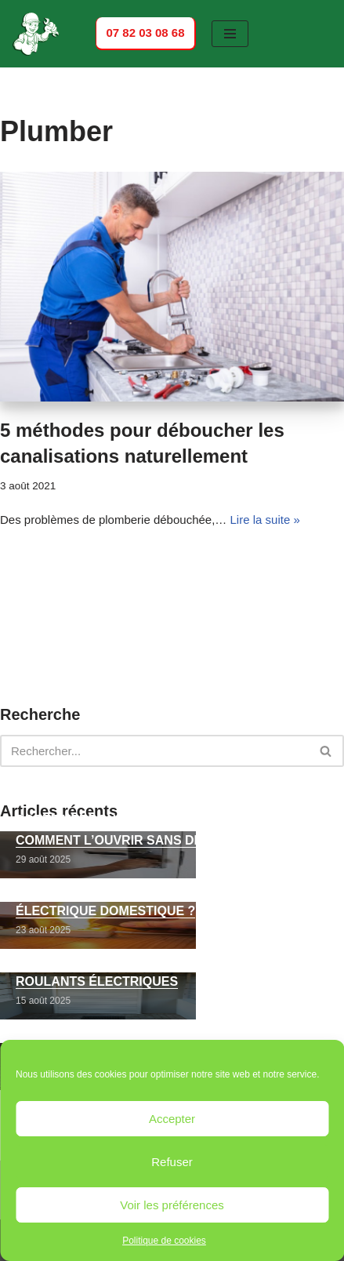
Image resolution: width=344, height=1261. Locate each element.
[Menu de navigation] (230, 33)
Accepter (172, 1118)
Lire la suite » (265, 519)
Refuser (172, 1161)
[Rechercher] (154, 751)
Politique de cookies (164, 1240)
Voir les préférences (172, 1205)
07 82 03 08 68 (145, 32)
